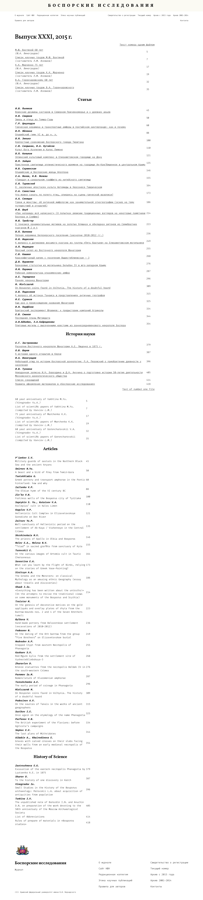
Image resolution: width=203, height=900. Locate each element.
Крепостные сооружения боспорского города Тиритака (49, 142)
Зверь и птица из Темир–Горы (34, 119)
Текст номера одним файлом (137, 44)
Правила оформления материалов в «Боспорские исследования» (55, 384)
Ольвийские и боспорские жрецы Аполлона (41, 172)
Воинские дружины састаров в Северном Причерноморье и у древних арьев (62, 112)
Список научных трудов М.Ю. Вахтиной (39, 57)
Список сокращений (27, 380)
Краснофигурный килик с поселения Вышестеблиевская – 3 (52, 257)
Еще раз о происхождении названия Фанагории (44, 302)
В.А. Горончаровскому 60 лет (34, 80)
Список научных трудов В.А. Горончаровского (44, 87)
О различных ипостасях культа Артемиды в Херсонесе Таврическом (58, 187)
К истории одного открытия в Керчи (38, 353)
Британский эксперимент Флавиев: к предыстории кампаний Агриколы (59, 310)
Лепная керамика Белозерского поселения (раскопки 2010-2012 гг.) (59, 235)
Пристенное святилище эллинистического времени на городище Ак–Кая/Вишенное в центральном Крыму (80, 164)
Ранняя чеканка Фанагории (32, 280)
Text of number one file (138, 389)
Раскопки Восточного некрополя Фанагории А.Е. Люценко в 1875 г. (58, 346)
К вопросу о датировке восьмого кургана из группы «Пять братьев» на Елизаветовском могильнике (79, 242)
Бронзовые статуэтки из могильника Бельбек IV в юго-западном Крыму (60, 265)
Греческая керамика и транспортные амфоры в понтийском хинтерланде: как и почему (70, 127)
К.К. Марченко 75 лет (29, 64)
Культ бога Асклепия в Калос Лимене (39, 149)
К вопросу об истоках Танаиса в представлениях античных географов (60, 295)
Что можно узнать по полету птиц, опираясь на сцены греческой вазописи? (64, 194)
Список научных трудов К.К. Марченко (39, 72)
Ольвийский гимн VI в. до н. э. (36, 134)
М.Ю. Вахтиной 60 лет (29, 49)
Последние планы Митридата (32, 317)
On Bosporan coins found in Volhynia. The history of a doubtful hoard (62, 287)
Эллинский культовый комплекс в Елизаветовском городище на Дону (58, 157)
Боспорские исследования (40, 863)
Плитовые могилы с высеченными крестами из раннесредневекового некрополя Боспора (70, 325)
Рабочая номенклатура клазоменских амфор (42, 272)
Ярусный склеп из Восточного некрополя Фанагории (48, 250)
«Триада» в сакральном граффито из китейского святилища (53, 179)
